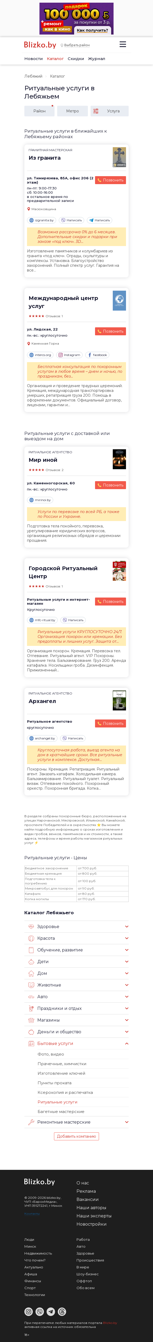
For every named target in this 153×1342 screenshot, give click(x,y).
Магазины (44, 1020)
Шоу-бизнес (87, 1274)
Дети (38, 962)
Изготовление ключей (61, 1073)
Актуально (33, 1267)
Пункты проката (54, 1082)
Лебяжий (33, 76)
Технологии (34, 1295)
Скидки (76, 59)
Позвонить (113, 180)
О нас (82, 1183)
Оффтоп (84, 1281)
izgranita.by (41, 220)
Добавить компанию (76, 1136)
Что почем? (35, 1260)
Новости (33, 59)
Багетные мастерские (61, 1111)
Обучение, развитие (55, 950)
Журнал (96, 59)
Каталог (55, 59)
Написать (71, 220)
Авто (38, 997)
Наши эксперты (94, 1215)
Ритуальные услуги (57, 1101)
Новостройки (91, 1224)
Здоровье (43, 927)
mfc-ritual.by (42, 620)
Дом (37, 973)
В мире (82, 1267)
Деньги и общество (54, 1032)
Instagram (69, 355)
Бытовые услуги (50, 1044)
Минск (30, 1246)
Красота (41, 938)
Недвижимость (38, 1253)
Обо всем (85, 1288)
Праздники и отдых (55, 1008)
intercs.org (40, 355)
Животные (44, 985)
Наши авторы (91, 1207)
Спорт (30, 1288)
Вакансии (87, 1199)
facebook (97, 355)
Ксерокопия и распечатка (65, 1092)
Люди (29, 1239)
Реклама (86, 1191)
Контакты (32, 1214)
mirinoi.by (40, 500)
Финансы (32, 1281)
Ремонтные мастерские (59, 1122)
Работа (83, 1239)
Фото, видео (51, 1054)
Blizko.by (110, 1323)
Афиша (30, 1274)
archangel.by (42, 738)
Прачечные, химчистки (62, 1063)
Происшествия (90, 1260)
